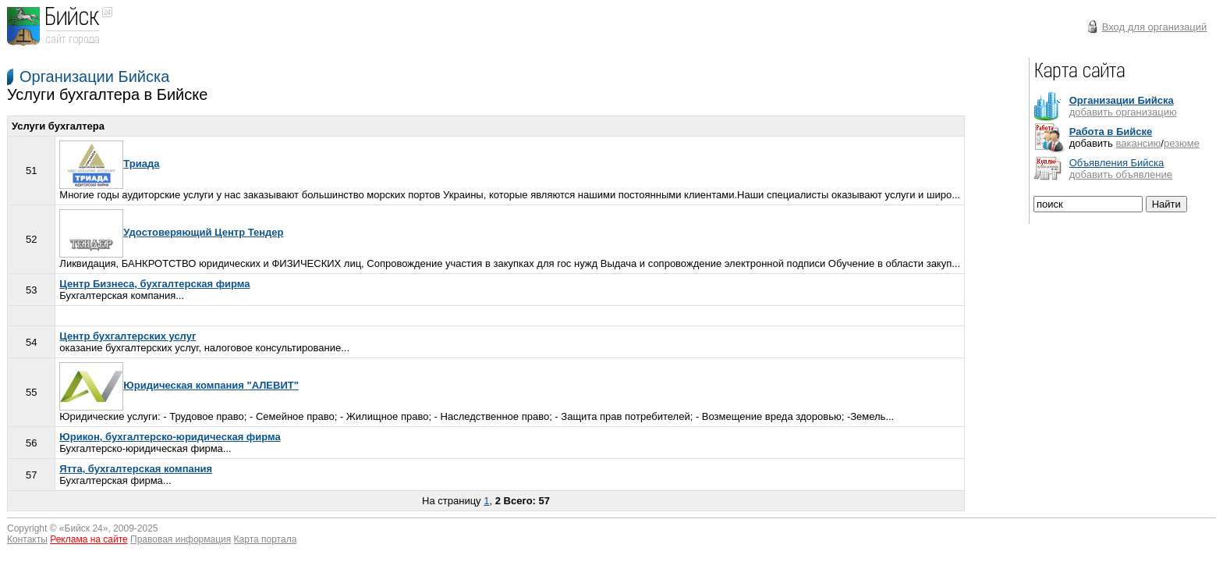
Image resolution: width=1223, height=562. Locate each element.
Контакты (27, 539)
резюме (1182, 143)
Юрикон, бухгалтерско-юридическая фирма (169, 437)
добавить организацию (1123, 112)
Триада (109, 163)
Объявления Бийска (1117, 163)
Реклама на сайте (89, 539)
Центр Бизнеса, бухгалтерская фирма (154, 284)
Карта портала (265, 539)
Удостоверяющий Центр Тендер (171, 232)
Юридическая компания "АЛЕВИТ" (179, 385)
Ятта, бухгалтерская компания (135, 469)
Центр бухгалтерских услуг (127, 336)
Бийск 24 (84, 528)
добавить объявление (1120, 174)
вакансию (1138, 143)
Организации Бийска (94, 76)
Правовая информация (180, 539)
